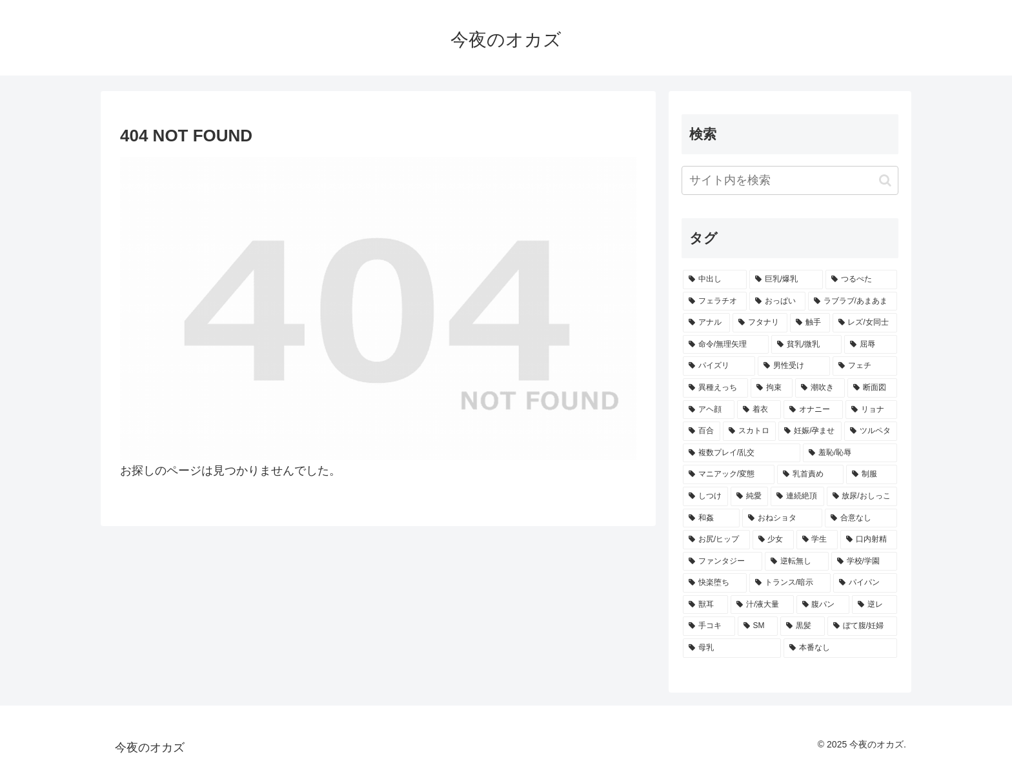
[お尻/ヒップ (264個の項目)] (716, 539)
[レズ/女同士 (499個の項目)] (865, 322)
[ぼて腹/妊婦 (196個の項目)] (862, 626)
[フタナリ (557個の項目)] (760, 322)
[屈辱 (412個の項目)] (870, 344)
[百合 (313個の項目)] (701, 431)
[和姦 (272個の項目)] (711, 518)
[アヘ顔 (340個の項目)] (708, 410)
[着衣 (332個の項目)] (759, 410)
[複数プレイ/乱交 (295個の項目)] (741, 453)
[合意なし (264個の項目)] (861, 518)
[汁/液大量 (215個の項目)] (762, 605)
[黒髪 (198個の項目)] (802, 626)
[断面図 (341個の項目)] (872, 388)
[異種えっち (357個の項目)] (715, 388)
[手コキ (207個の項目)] (709, 626)
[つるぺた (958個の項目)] (861, 279)
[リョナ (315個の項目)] (871, 410)
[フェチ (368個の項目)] (865, 366)
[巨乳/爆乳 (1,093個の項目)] (786, 279)
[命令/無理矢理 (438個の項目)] (726, 344)
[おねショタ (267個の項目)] (782, 518)
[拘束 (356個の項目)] (772, 388)
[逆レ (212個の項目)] (874, 605)
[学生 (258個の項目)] (817, 539)
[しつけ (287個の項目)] (705, 496)
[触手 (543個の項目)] (809, 322)
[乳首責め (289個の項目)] (810, 474)
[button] (885, 180)
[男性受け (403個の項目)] (794, 366)
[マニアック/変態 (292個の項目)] (728, 474)
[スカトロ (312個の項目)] (749, 431)
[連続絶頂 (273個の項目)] (797, 496)
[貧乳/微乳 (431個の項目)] (806, 344)
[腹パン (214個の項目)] (822, 605)
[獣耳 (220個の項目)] (705, 605)
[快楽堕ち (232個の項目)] (715, 583)
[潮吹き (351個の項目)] (820, 388)
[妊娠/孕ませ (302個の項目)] (810, 431)
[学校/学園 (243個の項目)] (864, 561)
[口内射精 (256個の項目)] (868, 539)
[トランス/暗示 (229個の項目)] (790, 583)
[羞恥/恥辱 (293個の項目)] (850, 453)
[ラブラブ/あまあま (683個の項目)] (852, 301)
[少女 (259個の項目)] (773, 539)
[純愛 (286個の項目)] (749, 496)
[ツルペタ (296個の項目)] (870, 431)
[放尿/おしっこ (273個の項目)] (862, 496)
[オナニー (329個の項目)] (813, 410)
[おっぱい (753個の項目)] (777, 301)
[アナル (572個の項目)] (706, 322)
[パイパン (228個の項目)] (865, 583)
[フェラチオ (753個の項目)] (715, 301)
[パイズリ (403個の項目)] (719, 366)
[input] (790, 180)
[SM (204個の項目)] (758, 626)
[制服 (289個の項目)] (871, 474)
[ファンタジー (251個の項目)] (722, 561)
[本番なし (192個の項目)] (840, 648)
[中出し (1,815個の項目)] (715, 279)
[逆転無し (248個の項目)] (797, 561)
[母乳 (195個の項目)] (732, 648)
